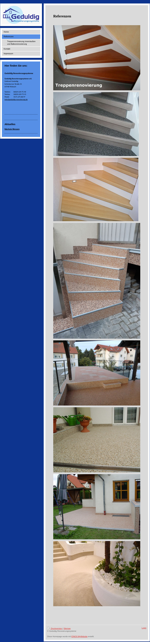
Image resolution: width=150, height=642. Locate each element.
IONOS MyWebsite (79, 636)
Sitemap (67, 628)
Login (144, 628)
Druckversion (54, 628)
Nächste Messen (12, 129)
